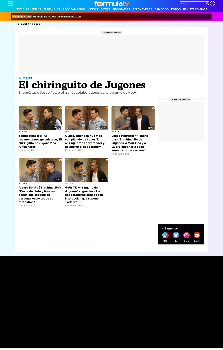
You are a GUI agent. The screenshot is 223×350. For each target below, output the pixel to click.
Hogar (92, 329)
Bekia (28, 329)
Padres (62, 329)
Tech (48, 333)
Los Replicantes (33, 320)
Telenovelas (142, 9)
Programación (74, 9)
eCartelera (57, 325)
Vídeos (93, 9)
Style (37, 333)
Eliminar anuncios (112, 32)
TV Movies (56, 281)
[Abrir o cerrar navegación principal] (10, 3)
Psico (100, 329)
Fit (86, 329)
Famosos (162, 9)
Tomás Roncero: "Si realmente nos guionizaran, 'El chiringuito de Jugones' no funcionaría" (40, 141)
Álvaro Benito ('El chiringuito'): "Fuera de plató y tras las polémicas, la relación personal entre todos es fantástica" (40, 194)
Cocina (79, 329)
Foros (176, 9)
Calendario (56, 274)
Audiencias (52, 9)
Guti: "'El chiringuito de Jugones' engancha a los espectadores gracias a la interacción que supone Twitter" (84, 194)
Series (36, 9)
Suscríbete (181, 282)
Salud (71, 329)
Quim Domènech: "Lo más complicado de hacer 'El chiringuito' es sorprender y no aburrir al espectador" (85, 141)
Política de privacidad (51, 307)
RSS (135, 307)
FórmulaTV (23, 23)
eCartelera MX (73, 325)
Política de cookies (74, 307)
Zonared (86, 333)
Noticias (22, 9)
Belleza (44, 329)
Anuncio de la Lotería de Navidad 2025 (46, 16)
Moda (36, 329)
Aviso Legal (33, 307)
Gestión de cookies (96, 307)
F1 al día (57, 333)
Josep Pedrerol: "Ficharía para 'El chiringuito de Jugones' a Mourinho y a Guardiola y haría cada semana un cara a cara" (130, 143)
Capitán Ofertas (31, 337)
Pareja (53, 329)
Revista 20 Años (195, 9)
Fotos (105, 9)
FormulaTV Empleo (40, 325)
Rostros (178, 271)
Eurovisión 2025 (141, 280)
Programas (121, 9)
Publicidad (113, 307)
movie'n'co (88, 325)
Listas (53, 278)
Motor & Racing (71, 333)
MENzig (29, 333)
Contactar (125, 307)
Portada (16, 271)
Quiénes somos (17, 307)
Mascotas (110, 329)
